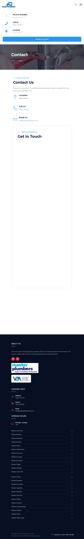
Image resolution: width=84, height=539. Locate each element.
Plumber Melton (15, 514)
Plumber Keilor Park (17, 431)
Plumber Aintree (16, 477)
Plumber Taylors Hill (17, 472)
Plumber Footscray (16, 453)
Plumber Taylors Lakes (17, 518)
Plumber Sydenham (16, 488)
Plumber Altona (15, 446)
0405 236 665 (17, 25)
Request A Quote (42, 39)
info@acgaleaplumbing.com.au (28, 121)
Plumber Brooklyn (16, 442)
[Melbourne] (42, 315)
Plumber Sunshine (16, 503)
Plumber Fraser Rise (17, 484)
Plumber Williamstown (17, 449)
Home (13, 61)
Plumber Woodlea (16, 468)
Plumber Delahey (16, 510)
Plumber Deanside (16, 480)
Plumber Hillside (16, 499)
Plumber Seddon (16, 464)
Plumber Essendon (16, 457)
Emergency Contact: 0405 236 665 (64, 535)
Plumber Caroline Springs (18, 506)
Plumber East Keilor (17, 461)
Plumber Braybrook (16, 438)
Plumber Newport (16, 434)
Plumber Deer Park (16, 495)
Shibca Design (36, 536)
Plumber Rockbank (16, 492)
